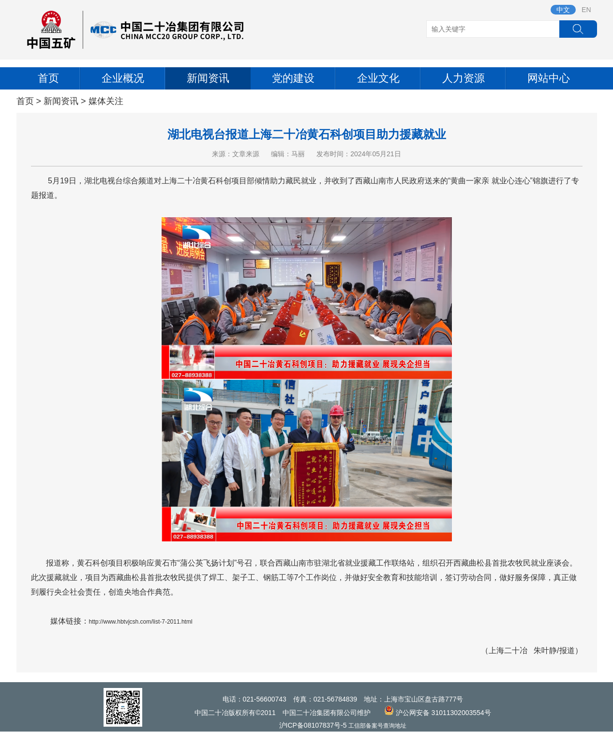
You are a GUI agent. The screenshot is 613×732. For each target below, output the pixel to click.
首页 (48, 78)
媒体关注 (106, 101)
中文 (563, 10)
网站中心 (548, 78)
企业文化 (378, 78)
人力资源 (463, 78)
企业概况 (123, 78)
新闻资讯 (208, 78)
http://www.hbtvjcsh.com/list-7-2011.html (141, 621)
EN (586, 10)
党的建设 (293, 78)
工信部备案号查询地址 (377, 725)
